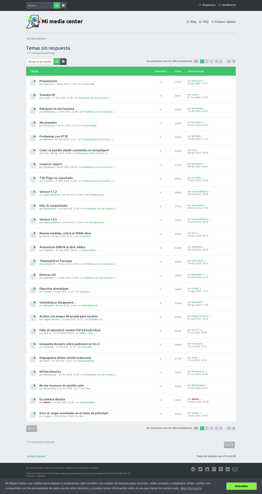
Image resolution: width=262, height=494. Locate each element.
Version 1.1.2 (48, 191)
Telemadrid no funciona (55, 261)
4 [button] (216, 61)
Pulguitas (48, 250)
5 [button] (220, 61)
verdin (46, 98)
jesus (46, 236)
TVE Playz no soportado (56, 178)
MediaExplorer (96, 194)
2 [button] (206, 61)
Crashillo (48, 181)
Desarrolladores (86, 360)
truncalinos (49, 125)
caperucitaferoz (51, 194)
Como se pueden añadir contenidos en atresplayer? (74, 150)
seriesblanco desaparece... (57, 302)
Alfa (81, 416)
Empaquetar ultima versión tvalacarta (65, 357)
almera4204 (49, 208)
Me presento (48, 122)
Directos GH (47, 274)
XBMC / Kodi (86, 333)
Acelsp (47, 291)
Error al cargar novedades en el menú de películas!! (73, 413)
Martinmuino (50, 388)
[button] (196, 61)
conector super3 (50, 164)
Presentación (48, 81)
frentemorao (49, 374)
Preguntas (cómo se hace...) (92, 153)
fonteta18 (48, 347)
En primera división (52, 399)
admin (46, 402)
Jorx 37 (47, 333)
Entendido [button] (241, 486)
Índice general (35, 456)
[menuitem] (227, 5)
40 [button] (228, 61)
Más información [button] (191, 488)
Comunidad (88, 84)
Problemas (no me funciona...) (94, 98)
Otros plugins (89, 250)
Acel (45, 153)
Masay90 (48, 305)
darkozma (48, 84)
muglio (46, 416)
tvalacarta (85, 291)
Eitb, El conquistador (53, 205)
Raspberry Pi (95, 319)
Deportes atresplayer (54, 288)
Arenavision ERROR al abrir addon (62, 247)
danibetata (49, 111)
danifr (46, 360)
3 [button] (211, 61)
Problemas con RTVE (53, 136)
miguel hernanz (51, 319)
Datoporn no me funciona (56, 108)
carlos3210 (49, 264)
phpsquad (48, 167)
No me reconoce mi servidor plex (61, 385)
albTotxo (47, 139)
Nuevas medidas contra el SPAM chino (65, 233)
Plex (87, 388)
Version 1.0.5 (48, 219)
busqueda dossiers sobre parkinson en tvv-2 (69, 344)
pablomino (48, 277)
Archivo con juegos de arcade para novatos (68, 316)
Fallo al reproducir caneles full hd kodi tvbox (69, 330)
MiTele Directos (50, 371)
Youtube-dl (47, 95)
